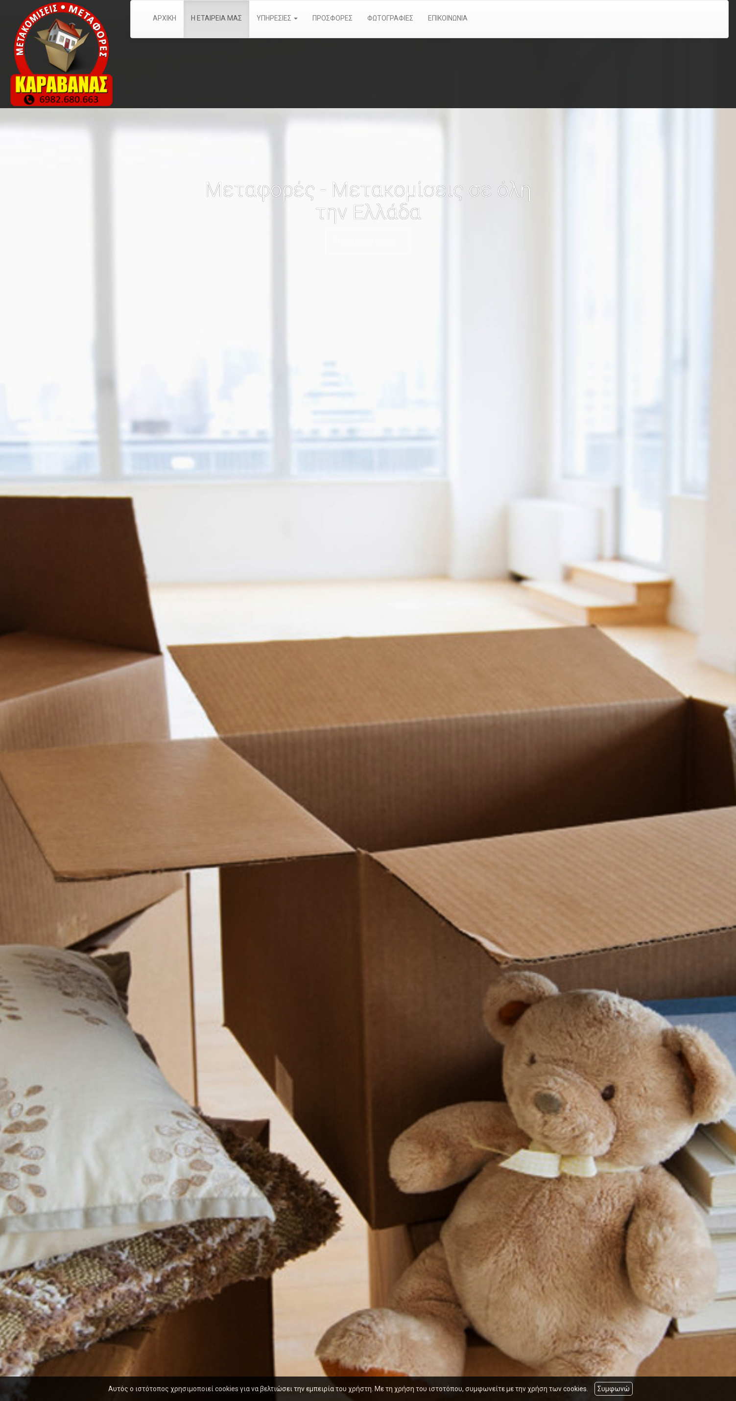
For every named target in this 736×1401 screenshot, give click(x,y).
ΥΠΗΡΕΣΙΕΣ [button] (277, 18)
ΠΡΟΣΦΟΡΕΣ (332, 18)
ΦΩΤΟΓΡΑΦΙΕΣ (390, 18)
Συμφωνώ (613, 1389)
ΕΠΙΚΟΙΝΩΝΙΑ (448, 18)
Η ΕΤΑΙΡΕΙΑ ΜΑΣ (216, 18)
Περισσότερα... (368, 241)
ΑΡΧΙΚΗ (164, 18)
